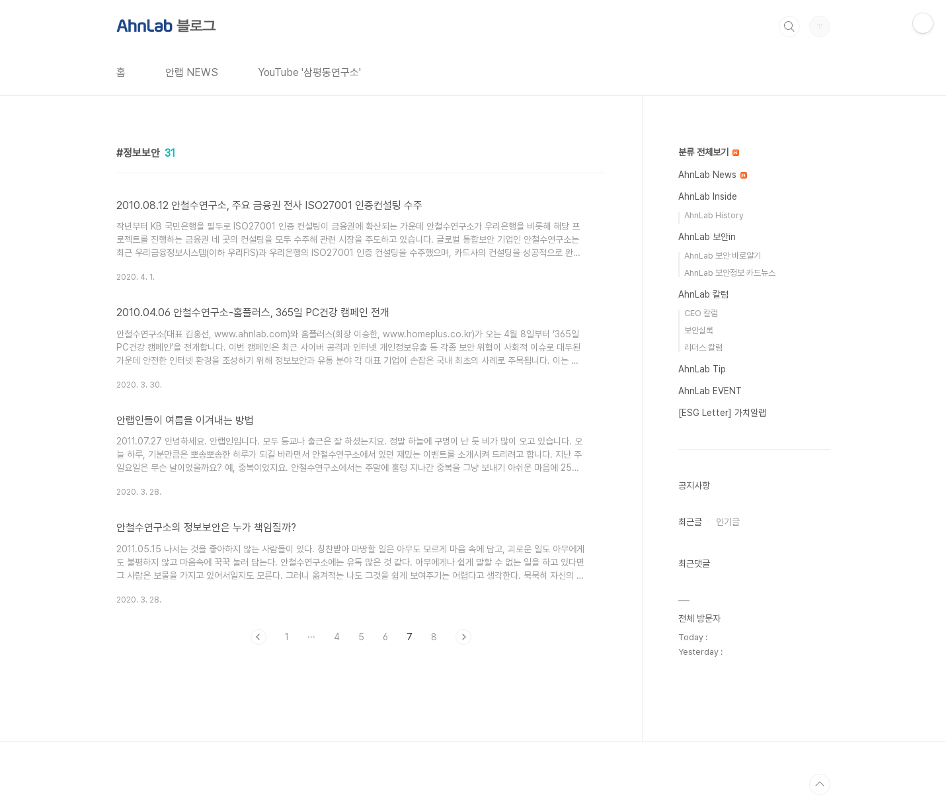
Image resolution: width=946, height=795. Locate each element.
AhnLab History (714, 215)
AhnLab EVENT (710, 391)
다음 (463, 637)
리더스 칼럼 (703, 348)
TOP (819, 784)
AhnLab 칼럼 (703, 294)
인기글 (728, 522)
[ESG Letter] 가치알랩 (722, 412)
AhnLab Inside (707, 196)
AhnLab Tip (702, 369)
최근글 (690, 522)
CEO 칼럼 (701, 313)
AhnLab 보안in (707, 236)
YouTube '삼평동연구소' (309, 72)
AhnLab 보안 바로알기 (722, 256)
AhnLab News (712, 174)
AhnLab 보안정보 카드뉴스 (729, 273)
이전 (258, 637)
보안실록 (698, 330)
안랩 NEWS (191, 72)
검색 (789, 26)
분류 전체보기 (708, 152)
